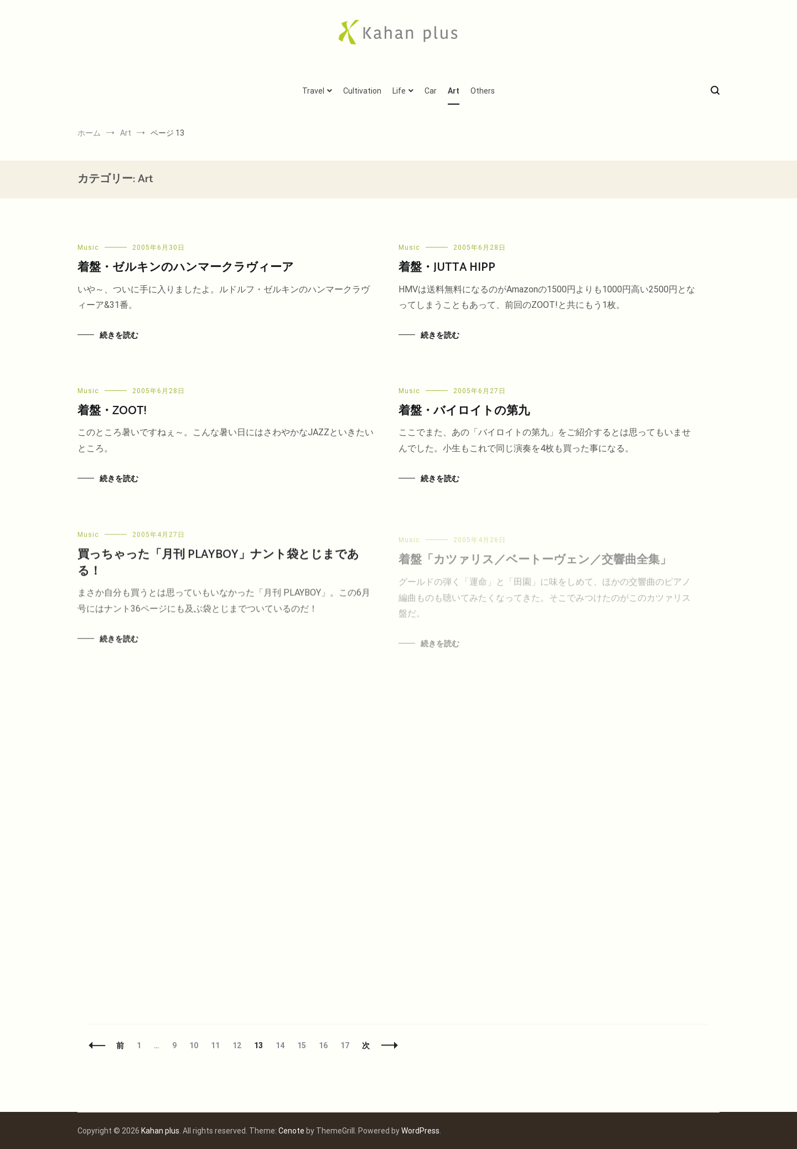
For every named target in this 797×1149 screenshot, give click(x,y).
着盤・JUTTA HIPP (446, 267)
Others (482, 90)
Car (431, 90)
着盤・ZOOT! (111, 410)
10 (193, 1045)
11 (215, 1045)
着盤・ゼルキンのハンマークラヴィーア (185, 267)
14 (279, 1045)
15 (301, 1045)
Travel (313, 90)
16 (323, 1045)
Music (88, 247)
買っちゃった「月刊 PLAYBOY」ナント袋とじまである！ (218, 570)
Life (399, 90)
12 (236, 1045)
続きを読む (119, 335)
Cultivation (362, 90)
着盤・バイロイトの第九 (464, 412)
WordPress (420, 1130)
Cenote (291, 1130)
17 (344, 1045)
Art (453, 90)
